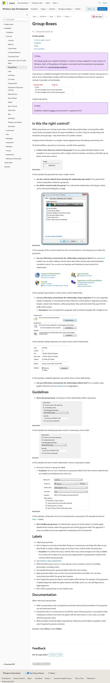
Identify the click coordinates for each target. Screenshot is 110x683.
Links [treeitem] (9, 71)
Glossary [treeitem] (7, 167)
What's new (91, 9)
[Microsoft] (4, 3)
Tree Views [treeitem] (11, 126)
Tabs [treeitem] (9, 114)
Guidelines (37, 43)
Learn (34, 16)
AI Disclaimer (6, 678)
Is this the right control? (42, 40)
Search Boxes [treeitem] (12, 98)
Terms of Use (79, 678)
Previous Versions (19, 678)
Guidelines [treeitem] (9, 32)
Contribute (38, 678)
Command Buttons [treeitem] (14, 52)
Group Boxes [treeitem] (12, 67)
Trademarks (90, 678)
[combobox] (15, 19)
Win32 (59, 16)
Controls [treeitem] (11, 40)
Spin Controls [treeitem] (12, 106)
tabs (34, 519)
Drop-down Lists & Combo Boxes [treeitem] (17, 61)
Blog (29, 678)
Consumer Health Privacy (62, 678)
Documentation (39, 49)
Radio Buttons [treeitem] (12, 94)
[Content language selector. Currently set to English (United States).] (12, 673)
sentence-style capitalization (50, 561)
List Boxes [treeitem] (11, 75)
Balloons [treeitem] (11, 44)
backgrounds (61, 386)
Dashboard (102, 9)
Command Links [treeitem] (13, 56)
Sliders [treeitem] (10, 102)
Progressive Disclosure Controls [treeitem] (15, 88)
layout (52, 110)
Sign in (105, 3)
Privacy (47, 678)
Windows (43, 16)
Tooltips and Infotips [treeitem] (15, 122)
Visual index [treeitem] (8, 163)
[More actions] (106, 16)
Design (67, 16)
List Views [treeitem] (11, 79)
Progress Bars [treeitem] (12, 83)
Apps (51, 16)
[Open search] (99, 3)
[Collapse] (27, 15)
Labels (36, 46)
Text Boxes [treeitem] (11, 118)
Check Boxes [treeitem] (12, 48)
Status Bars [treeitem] (12, 110)
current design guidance (57, 67)
